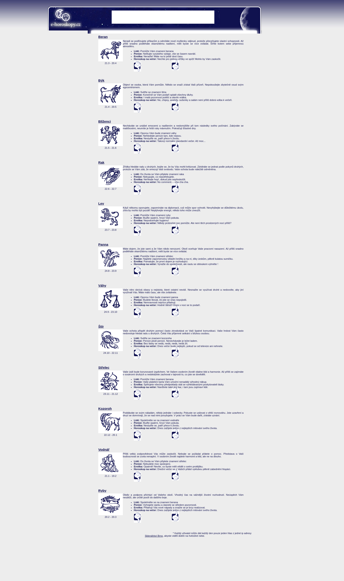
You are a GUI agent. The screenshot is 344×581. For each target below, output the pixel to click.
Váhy (102, 285)
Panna (103, 244)
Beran (103, 37)
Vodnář (103, 449)
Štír (101, 326)
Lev (101, 203)
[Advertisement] (279, 101)
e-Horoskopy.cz (65, 18)
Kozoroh (105, 408)
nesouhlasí (137, 67)
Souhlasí (175, 65)
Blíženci (104, 121)
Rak (101, 162)
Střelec (103, 367)
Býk (101, 80)
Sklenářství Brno (154, 536)
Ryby (102, 490)
